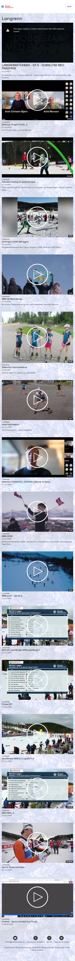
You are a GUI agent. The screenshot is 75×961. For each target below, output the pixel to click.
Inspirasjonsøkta (10, 425)
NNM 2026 (7, 536)
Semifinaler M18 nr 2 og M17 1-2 (18, 759)
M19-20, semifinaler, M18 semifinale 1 (21, 650)
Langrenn (5, 122)
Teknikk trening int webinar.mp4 (18, 182)
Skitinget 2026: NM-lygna (15, 242)
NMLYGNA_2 (8, 813)
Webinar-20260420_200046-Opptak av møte (26, 482)
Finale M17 (7, 704)
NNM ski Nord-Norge (12, 299)
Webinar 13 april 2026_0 (14, 125)
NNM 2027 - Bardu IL (12, 596)
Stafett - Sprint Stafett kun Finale (19, 922)
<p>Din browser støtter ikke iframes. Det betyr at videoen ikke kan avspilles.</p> (37, 43)
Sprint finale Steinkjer (13, 867)
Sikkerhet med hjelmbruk (14, 367)
